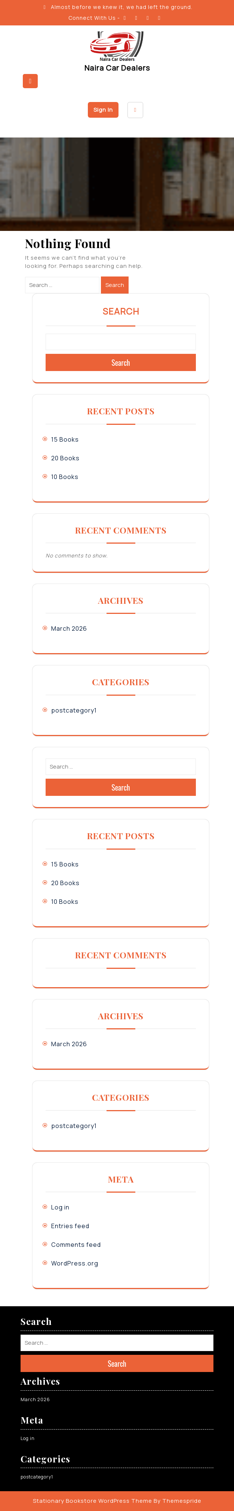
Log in (60, 1207)
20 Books (65, 458)
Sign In (103, 110)
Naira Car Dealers (117, 68)
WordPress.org (74, 1263)
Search (114, 285)
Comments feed (76, 1244)
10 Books (64, 477)
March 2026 (69, 628)
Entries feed (70, 1226)
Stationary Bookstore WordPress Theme (92, 1501)
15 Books (65, 439)
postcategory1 (74, 710)
